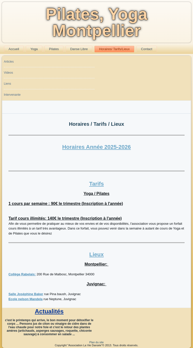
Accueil (14, 49)
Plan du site (96, 342)
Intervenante (12, 94)
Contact (146, 49)
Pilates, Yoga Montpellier (97, 22)
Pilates (54, 49)
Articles (9, 61)
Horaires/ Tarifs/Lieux (114, 49)
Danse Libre (79, 49)
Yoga (34, 49)
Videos (8, 72)
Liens (7, 83)
